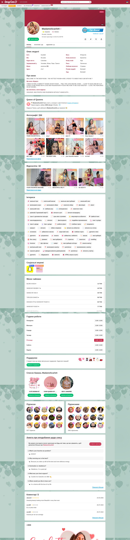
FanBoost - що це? (98, 33)
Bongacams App (46, 5)
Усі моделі (4, 5)
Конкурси (37, 5)
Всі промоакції (28, 5)
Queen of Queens (72, 103)
